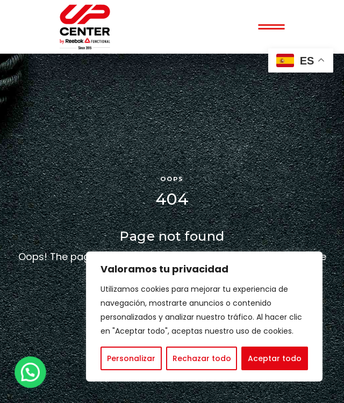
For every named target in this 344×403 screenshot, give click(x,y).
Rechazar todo (202, 358)
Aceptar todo (275, 358)
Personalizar (131, 358)
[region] (204, 316)
